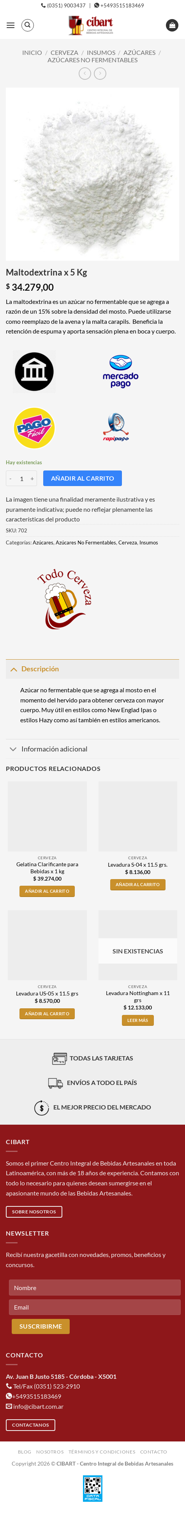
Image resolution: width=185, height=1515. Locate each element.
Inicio (32, 52)
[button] (10, 25)
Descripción (32, 668)
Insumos (101, 52)
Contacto (153, 1452)
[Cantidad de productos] (21, 478)
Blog (25, 1452)
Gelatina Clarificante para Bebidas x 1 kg (47, 867)
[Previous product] (100, 73)
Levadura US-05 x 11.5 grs (47, 993)
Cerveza (64, 52)
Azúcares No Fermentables (92, 59)
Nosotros (49, 1452)
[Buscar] (27, 25)
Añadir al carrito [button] (47, 891)
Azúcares (139, 52)
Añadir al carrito (83, 478)
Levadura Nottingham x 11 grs (138, 996)
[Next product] (85, 73)
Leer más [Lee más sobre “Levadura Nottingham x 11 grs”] (137, 1020)
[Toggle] (13, 668)
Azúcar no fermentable (50, 689)
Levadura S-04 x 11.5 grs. (137, 865)
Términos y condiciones (102, 1452)
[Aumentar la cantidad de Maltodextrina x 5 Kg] (32, 478)
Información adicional (47, 749)
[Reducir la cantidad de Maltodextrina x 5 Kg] (10, 478)
